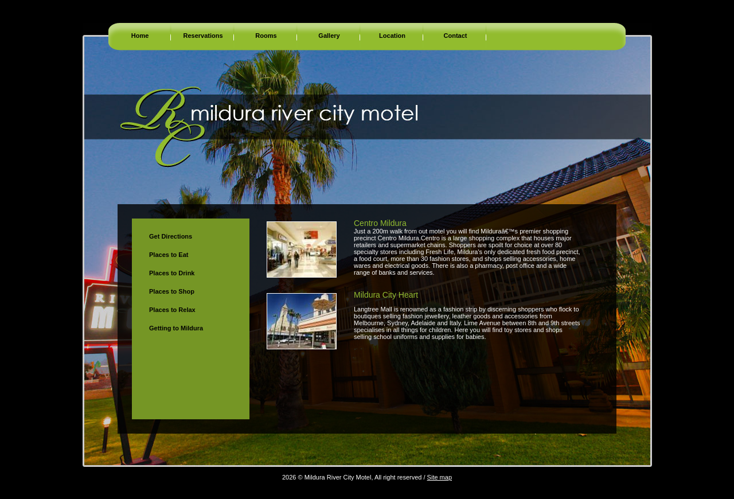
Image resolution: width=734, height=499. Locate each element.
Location (392, 35)
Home (140, 35)
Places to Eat (168, 254)
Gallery (328, 35)
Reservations (202, 35)
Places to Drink (171, 273)
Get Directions (170, 236)
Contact (455, 35)
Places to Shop (171, 291)
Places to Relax (172, 309)
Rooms (265, 35)
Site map (439, 477)
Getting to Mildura (176, 328)
